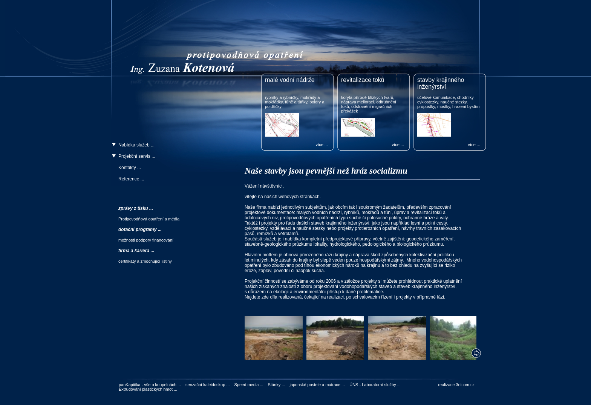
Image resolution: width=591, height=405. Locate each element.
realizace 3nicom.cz (456, 384)
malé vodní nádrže (290, 80)
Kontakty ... (129, 167)
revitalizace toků (362, 80)
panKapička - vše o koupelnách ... (150, 384)
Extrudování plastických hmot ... (148, 389)
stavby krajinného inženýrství (440, 83)
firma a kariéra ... (136, 250)
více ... (322, 144)
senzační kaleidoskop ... (207, 384)
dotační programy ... (140, 229)
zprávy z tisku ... (135, 208)
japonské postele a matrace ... (317, 384)
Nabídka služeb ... (136, 145)
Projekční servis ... (136, 156)
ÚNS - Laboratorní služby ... (375, 384)
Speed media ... (248, 384)
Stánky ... (276, 384)
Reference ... (131, 179)
